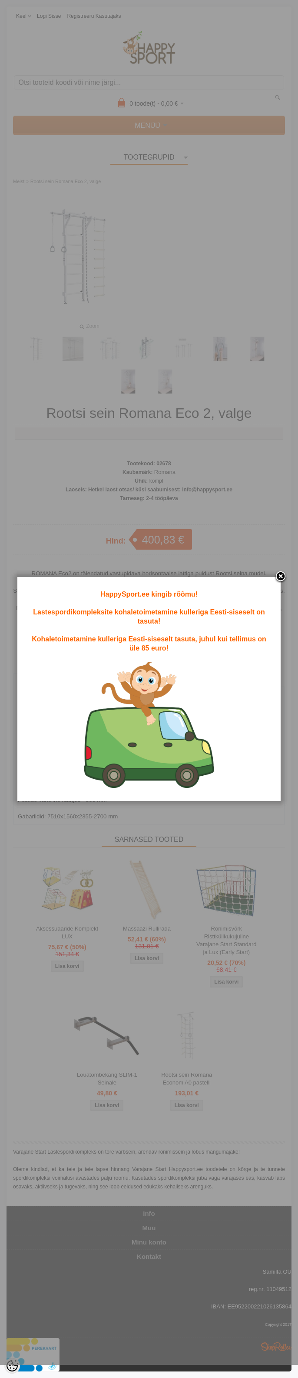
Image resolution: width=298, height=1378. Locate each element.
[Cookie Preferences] (12, 1366)
